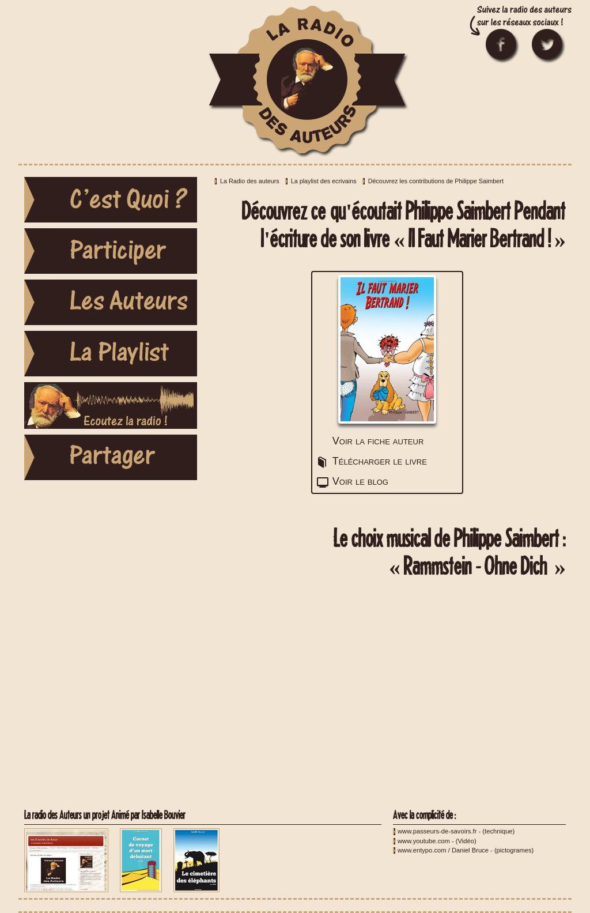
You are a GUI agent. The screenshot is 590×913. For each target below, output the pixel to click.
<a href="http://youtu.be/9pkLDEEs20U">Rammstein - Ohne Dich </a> (387, 693)
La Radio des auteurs (249, 181)
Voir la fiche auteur (377, 441)
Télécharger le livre (379, 461)
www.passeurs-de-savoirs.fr (437, 831)
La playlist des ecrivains (324, 181)
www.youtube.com (424, 840)
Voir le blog (360, 481)
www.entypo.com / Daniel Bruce (443, 850)
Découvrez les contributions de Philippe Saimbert (436, 181)
